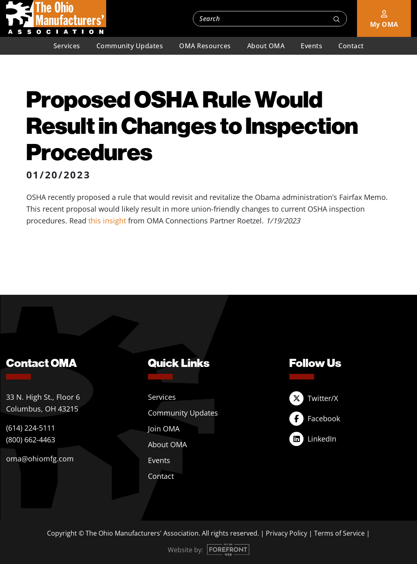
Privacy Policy (286, 533)
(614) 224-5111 (30, 428)
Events (311, 45)
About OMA (266, 45)
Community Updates (129, 45)
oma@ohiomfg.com (40, 458)
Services (66, 45)
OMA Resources (205, 45)
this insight (107, 220)
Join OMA (164, 428)
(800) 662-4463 (30, 439)
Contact (351, 45)
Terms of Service (339, 533)
